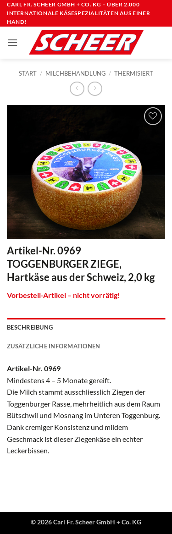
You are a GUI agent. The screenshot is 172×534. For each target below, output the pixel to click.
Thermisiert (133, 73)
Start (28, 73)
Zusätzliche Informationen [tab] (53, 346)
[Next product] (77, 89)
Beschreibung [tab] (30, 327)
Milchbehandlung (75, 73)
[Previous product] (95, 89)
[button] (12, 42)
